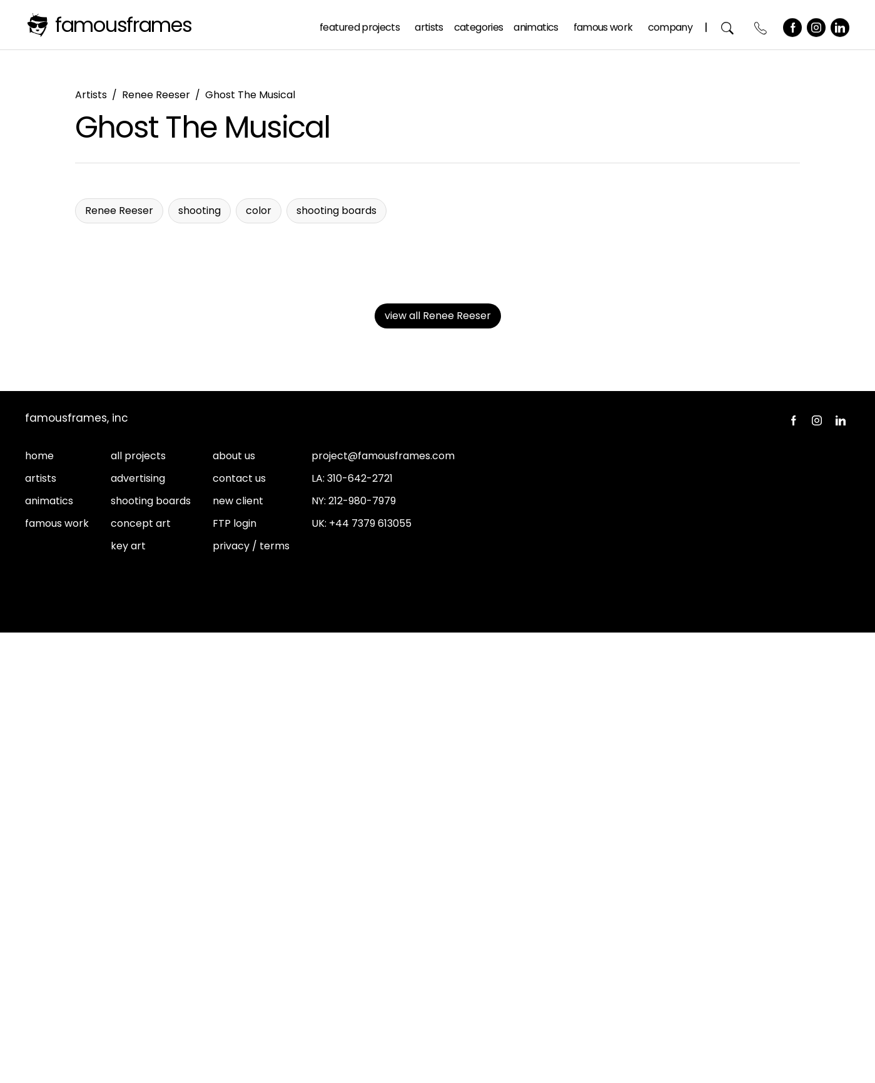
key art (128, 1007)
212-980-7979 (362, 962)
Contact (761, 24)
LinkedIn (840, 24)
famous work (57, 985)
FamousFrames (123, 25)
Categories (479, 24)
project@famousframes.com (383, 917)
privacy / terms (251, 1007)
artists (40, 940)
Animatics (536, 24)
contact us (239, 940)
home (39, 917)
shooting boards (151, 962)
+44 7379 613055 (370, 985)
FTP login (234, 985)
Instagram (816, 24)
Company (670, 24)
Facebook (793, 24)
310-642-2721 (360, 940)
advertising (138, 940)
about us (234, 917)
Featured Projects (360, 24)
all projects (138, 917)
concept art (141, 985)
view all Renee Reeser (438, 777)
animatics (49, 962)
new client (238, 962)
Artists (429, 24)
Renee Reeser (156, 95)
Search (728, 24)
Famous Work (604, 24)
